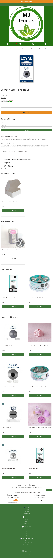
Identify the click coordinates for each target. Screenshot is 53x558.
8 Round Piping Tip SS (33, 468)
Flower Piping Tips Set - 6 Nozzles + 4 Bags (38, 297)
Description (4, 151)
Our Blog (26, 521)
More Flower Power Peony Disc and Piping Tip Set (40, 427)
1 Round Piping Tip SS (7, 345)
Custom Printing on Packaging (26, 542)
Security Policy (27, 535)
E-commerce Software (25, 554)
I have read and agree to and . (26, 492)
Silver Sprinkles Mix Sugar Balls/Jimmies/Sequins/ (13, 250)
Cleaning (26, 540)
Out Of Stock (13, 258)
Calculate (26, 130)
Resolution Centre (26, 513)
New (26, 546)
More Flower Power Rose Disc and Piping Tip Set (39, 345)
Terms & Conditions (28, 492)
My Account (26, 509)
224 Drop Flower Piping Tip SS (9, 468)
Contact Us (26, 523)
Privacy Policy (37, 492)
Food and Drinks (26, 544)
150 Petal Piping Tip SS (7, 427)
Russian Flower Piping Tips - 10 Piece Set (38, 386)
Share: (4, 95)
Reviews (22, 151)
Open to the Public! (26, 1)
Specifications (12, 151)
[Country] (26, 125)
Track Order (26, 511)
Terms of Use (26, 529)
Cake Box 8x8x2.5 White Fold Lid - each (10, 202)
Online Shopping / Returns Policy (26, 533)
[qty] (26, 123)
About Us (26, 519)
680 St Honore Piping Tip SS (8, 386)
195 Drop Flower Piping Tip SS (8, 297)
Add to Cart (26, 113)
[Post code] (26, 127)
